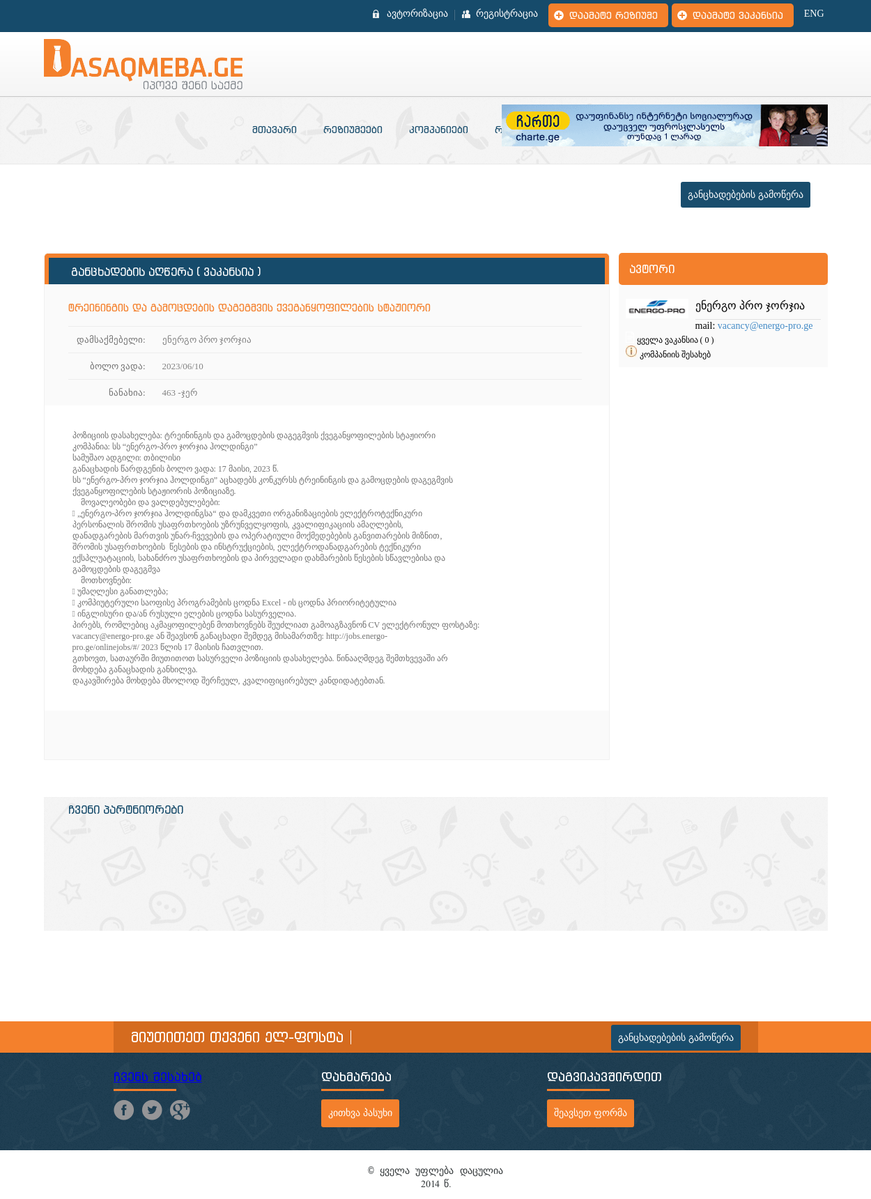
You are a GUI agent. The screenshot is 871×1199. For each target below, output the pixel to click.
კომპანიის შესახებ (675, 354)
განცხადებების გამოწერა (745, 194)
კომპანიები (438, 129)
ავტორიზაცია (417, 14)
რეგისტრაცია (507, 14)
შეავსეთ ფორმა (590, 1113)
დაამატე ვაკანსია (738, 15)
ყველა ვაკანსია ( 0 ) (675, 340)
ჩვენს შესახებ (158, 1077)
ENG (814, 14)
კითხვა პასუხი (360, 1113)
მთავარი (274, 129)
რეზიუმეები (353, 129)
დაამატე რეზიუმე (613, 15)
